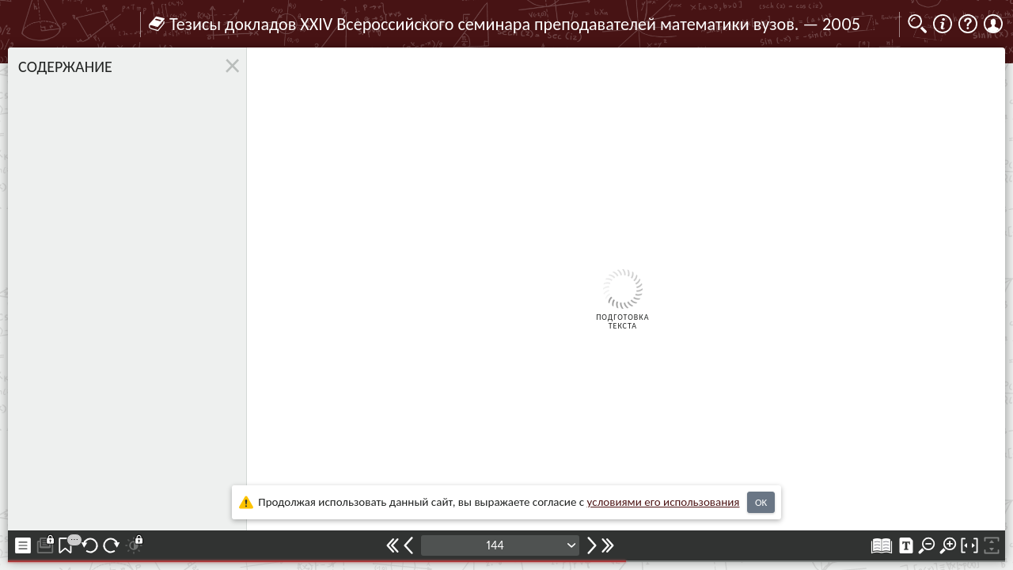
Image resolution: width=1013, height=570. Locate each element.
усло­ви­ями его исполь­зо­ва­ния (663, 502)
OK (761, 502)
